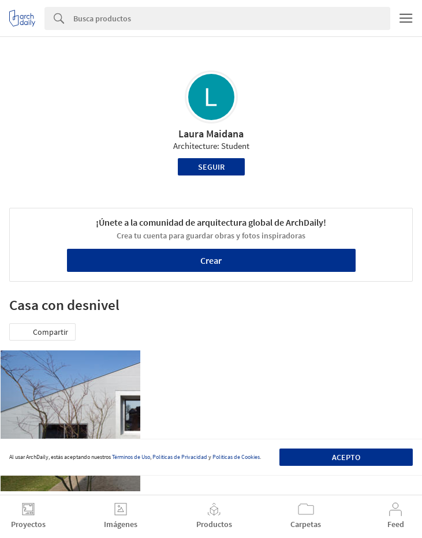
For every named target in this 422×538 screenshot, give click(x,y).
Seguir (211, 167)
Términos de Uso (131, 457)
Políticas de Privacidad (179, 457)
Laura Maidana (211, 133)
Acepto (346, 457)
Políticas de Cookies (236, 457)
